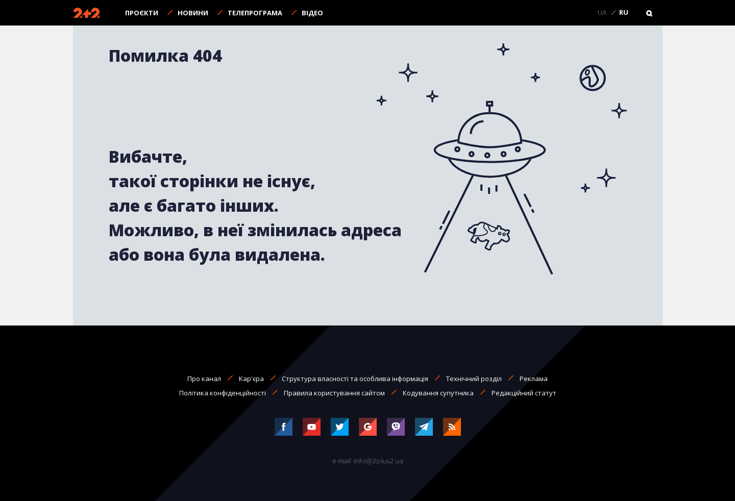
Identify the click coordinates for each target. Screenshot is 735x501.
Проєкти (141, 12)
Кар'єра (251, 378)
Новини (193, 12)
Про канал (204, 378)
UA (602, 13)
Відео (312, 12)
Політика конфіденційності (222, 392)
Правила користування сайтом (334, 392)
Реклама (534, 378)
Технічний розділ (474, 378)
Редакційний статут (524, 392)
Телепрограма (255, 12)
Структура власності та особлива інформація (355, 378)
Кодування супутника (438, 392)
